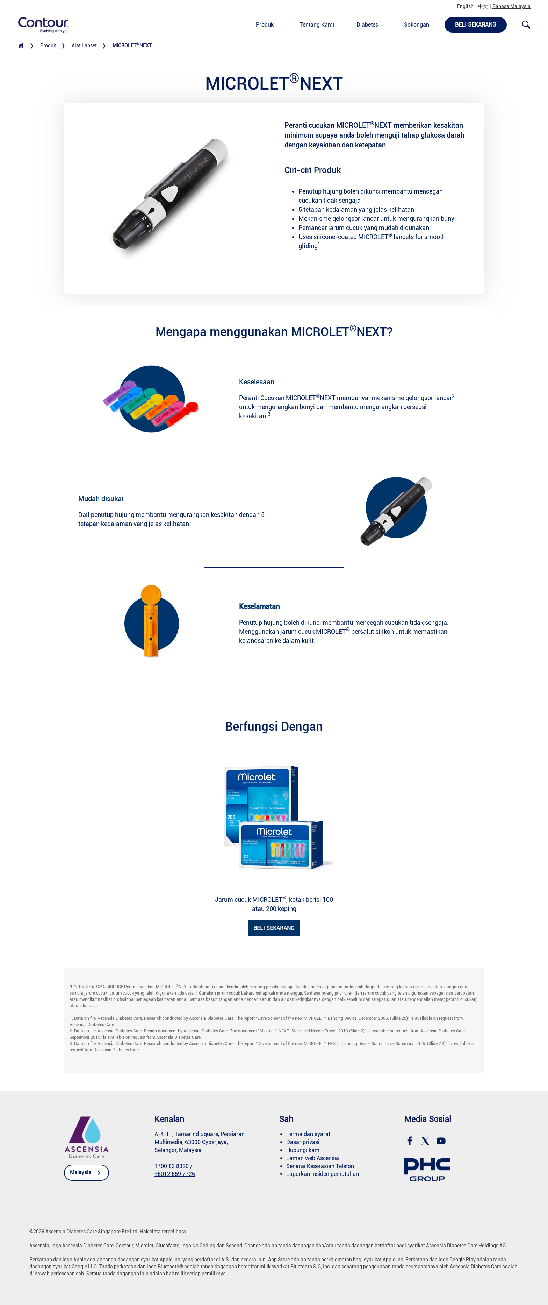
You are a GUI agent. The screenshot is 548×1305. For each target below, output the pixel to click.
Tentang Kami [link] (317, 24)
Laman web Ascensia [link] (312, 1158)
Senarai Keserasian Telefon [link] (320, 1166)
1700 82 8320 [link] (171, 1166)
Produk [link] (265, 24)
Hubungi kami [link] (303, 1150)
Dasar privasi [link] (302, 1142)
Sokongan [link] (416, 24)
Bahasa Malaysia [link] (511, 6)
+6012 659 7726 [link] (174, 1174)
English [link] (465, 6)
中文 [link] (483, 6)
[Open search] (526, 25)
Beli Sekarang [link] (475, 24)
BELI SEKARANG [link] (274, 928)
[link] (39, 24)
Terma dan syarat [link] (308, 1134)
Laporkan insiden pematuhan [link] (322, 1174)
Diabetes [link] (367, 24)
